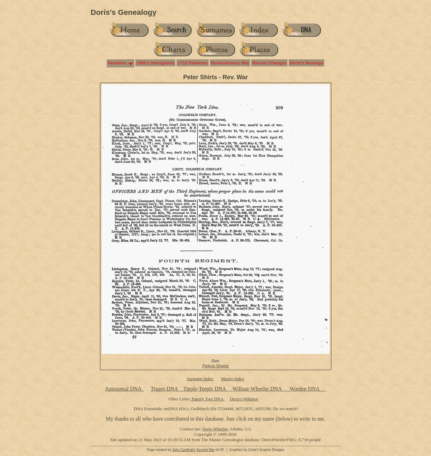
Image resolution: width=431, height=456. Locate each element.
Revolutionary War (230, 62)
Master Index (232, 378)
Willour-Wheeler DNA (257, 389)
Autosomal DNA (124, 389)
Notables (117, 62)
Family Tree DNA (207, 398)
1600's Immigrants (155, 62)
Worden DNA (305, 389)
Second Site (205, 450)
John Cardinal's (183, 450)
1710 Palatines (192, 62)
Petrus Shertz (215, 365)
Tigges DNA (164, 389)
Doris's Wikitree (244, 398)
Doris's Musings (306, 62)
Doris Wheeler (215, 428)
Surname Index (200, 378)
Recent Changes (269, 62)
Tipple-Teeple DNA (204, 389)
